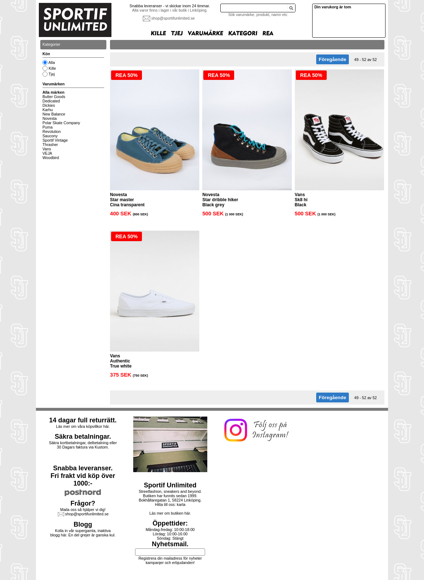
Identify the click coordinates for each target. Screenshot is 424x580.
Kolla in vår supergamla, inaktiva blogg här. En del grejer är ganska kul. (83, 532)
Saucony (49, 136)
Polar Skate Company (61, 123)
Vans (46, 149)
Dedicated (51, 101)
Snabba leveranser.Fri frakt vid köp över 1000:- (82, 476)
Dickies (48, 105)
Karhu (47, 110)
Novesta (49, 118)
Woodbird (50, 157)
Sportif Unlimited (170, 485)
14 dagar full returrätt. (83, 420)
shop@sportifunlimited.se (173, 18)
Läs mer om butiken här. (170, 513)
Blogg (83, 524)
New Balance (53, 114)
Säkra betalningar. (83, 436)
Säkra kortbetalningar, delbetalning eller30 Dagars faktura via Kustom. (83, 445)
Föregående (332, 59)
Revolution (51, 131)
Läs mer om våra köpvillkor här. (83, 426)
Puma (47, 127)
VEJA (47, 153)
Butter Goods (53, 96)
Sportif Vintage (55, 140)
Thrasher (50, 144)
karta (181, 504)
